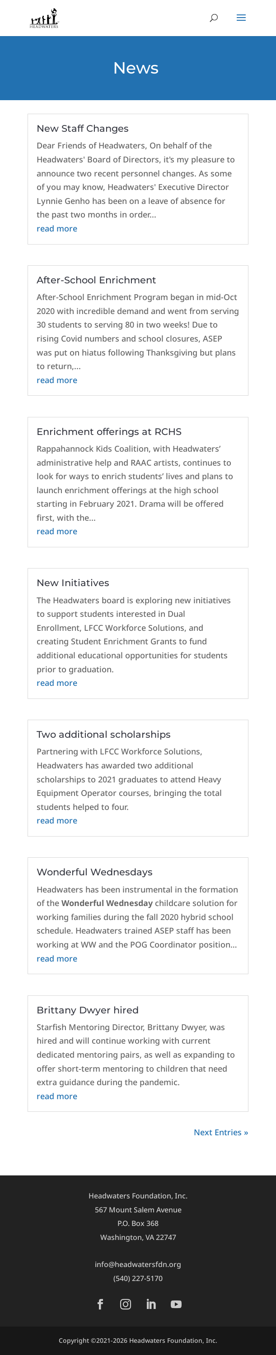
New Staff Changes (83, 128)
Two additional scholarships (104, 734)
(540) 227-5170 (138, 1278)
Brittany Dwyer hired (88, 1010)
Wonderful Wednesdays (95, 872)
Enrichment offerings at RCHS (109, 431)
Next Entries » (221, 1132)
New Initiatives (73, 582)
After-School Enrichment (96, 280)
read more (57, 228)
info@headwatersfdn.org (138, 1264)
